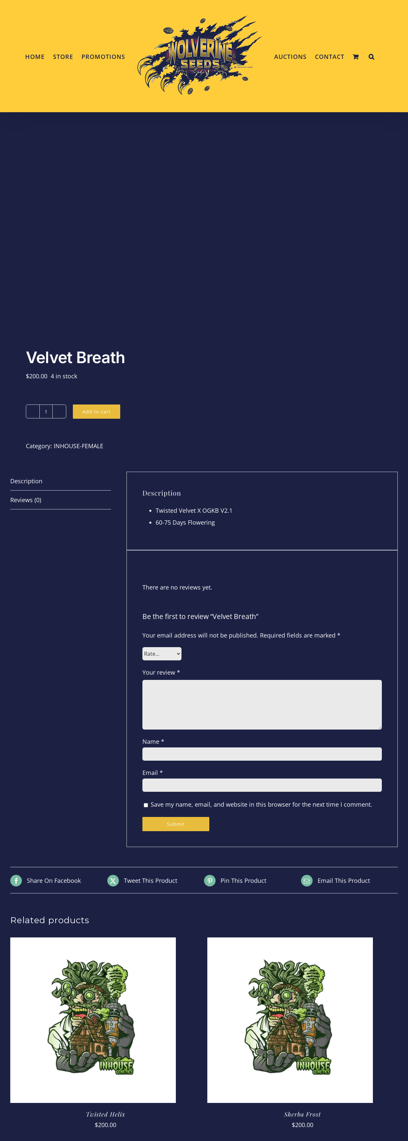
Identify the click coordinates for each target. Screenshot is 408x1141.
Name (153, 741)
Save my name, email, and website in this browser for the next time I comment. (261, 804)
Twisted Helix (105, 1114)
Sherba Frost (302, 1114)
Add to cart (96, 411)
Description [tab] (26, 481)
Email (152, 773)
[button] (372, 56)
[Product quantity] (46, 411)
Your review (161, 672)
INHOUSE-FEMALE (78, 446)
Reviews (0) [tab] (25, 500)
